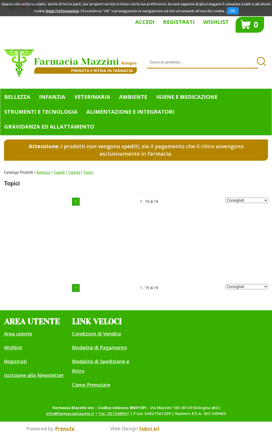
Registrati (179, 22)
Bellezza (43, 172)
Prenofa (64, 428)
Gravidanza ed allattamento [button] (49, 126)
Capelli (59, 172)
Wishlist (216, 22)
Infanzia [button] (52, 96)
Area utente (18, 333)
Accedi (145, 22)
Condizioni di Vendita (96, 333)
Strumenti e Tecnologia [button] (41, 111)
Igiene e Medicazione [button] (187, 96)
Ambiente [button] (133, 96)
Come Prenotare (91, 384)
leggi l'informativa (62, 11)
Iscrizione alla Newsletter (34, 375)
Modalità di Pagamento (99, 347)
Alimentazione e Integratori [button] (130, 111)
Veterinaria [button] (92, 96)
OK (232, 10)
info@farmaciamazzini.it (70, 413)
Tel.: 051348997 (113, 413)
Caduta (74, 172)
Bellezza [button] (17, 96)
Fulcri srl (149, 428)
